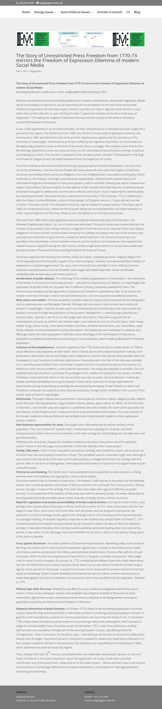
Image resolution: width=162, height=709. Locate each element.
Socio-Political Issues (75, 12)
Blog (137, 12)
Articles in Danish (109, 12)
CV (128, 12)
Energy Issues (43, 12)
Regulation (35, 71)
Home (26, 12)
